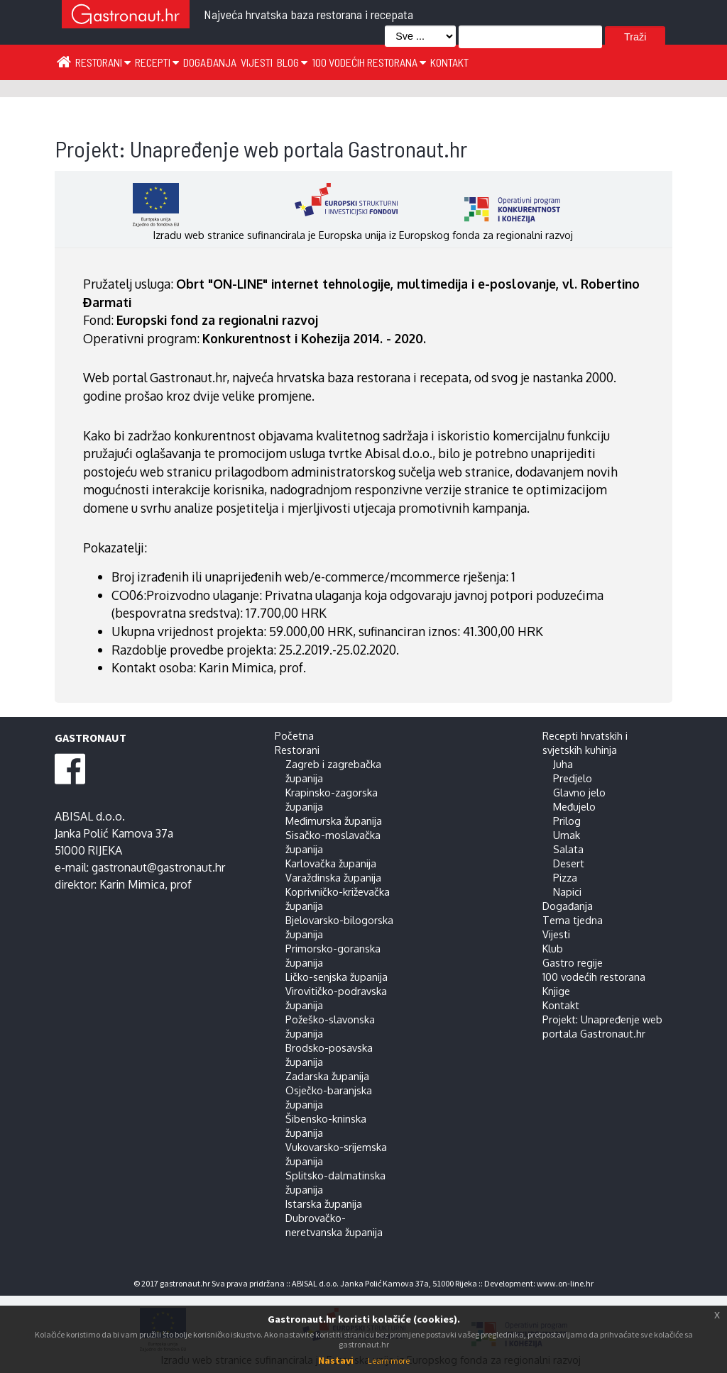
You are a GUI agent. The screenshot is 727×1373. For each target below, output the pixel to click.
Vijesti (257, 62)
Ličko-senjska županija (336, 976)
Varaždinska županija (333, 877)
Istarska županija (323, 1203)
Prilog (567, 820)
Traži (635, 37)
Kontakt (449, 62)
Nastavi (336, 1360)
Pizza (565, 877)
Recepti (157, 62)
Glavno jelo (579, 792)
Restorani (103, 62)
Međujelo (574, 806)
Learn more (389, 1360)
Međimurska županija (333, 820)
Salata (568, 849)
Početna (294, 735)
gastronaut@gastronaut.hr (158, 867)
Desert (568, 863)
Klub (552, 948)
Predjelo (572, 778)
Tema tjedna (572, 919)
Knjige (556, 990)
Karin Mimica (132, 884)
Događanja (209, 62)
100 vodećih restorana (369, 62)
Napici (567, 891)
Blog (292, 62)
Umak (566, 834)
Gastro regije (572, 962)
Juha (563, 763)
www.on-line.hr (565, 1283)
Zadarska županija (327, 1075)
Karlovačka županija (330, 863)
